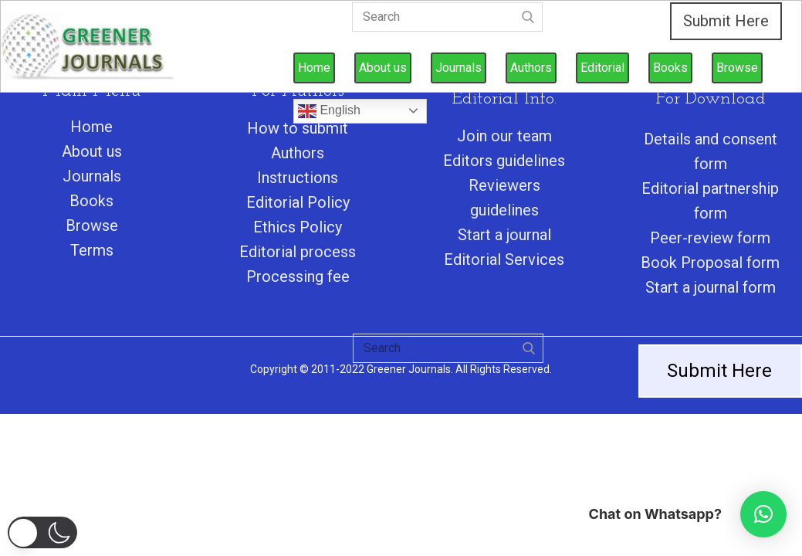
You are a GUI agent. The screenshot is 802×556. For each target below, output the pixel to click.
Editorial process (297, 251)
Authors (531, 67)
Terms (91, 250)
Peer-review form (710, 238)
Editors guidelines (504, 160)
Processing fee (298, 276)
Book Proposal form (710, 262)
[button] (42, 532)
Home (314, 67)
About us (383, 67)
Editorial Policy (298, 202)
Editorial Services (504, 259)
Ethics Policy (297, 227)
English (329, 111)
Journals (458, 67)
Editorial (602, 67)
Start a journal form (710, 287)
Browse (737, 67)
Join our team (504, 136)
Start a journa (502, 234)
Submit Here (726, 21)
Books (670, 67)
